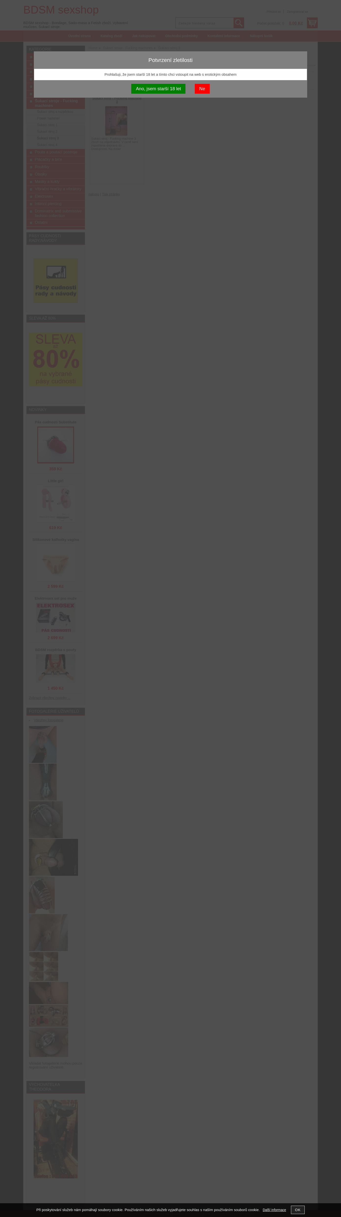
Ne (202, 88)
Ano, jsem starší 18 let (158, 88)
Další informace (274, 1210)
